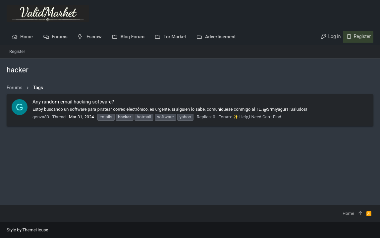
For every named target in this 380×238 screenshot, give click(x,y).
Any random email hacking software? (73, 102)
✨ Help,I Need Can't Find (257, 116)
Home (348, 213)
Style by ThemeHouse (27, 229)
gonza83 (40, 116)
